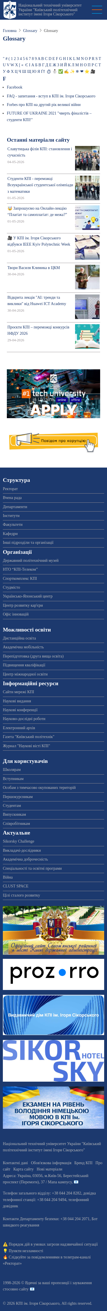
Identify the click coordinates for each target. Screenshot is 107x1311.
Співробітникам (16, 823)
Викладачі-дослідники (22, 850)
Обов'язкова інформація (51, 1163)
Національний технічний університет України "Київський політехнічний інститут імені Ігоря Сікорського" (50, 9)
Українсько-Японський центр (28, 596)
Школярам (12, 769)
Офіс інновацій (16, 614)
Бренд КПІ (83, 1163)
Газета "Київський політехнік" (28, 737)
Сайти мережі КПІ (18, 692)
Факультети (13, 524)
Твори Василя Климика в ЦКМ (33, 268)
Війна (8, 877)
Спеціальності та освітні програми (32, 868)
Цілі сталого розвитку (21, 895)
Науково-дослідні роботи (24, 719)
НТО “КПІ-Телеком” (20, 569)
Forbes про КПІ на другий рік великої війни (43, 105)
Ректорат (10, 489)
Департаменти (15, 507)
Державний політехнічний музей (30, 560)
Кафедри (10, 534)
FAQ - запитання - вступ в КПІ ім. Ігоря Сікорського (51, 96)
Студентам (12, 805)
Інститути (11, 516)
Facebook (14, 87)
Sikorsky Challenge (18, 841)
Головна (10, 31)
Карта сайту (23, 1169)
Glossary (30, 31)
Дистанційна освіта (19, 638)
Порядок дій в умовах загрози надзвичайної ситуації (53, 1244)
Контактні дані (15, 1163)
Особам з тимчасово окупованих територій (39, 787)
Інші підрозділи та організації (28, 542)
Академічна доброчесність (25, 859)
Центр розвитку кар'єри (23, 605)
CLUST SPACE (16, 886)
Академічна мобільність (23, 647)
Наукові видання (17, 701)
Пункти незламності (26, 1251)
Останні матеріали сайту (38, 140)
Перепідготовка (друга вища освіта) (33, 656)
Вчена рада (12, 498)
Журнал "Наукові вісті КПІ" (26, 746)
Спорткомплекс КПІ (20, 578)
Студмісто (11, 587)
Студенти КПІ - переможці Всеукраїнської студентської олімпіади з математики (40, 185)
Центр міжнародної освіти (25, 674)
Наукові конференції (20, 710)
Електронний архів (19, 728)
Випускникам (14, 814)
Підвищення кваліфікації (24, 665)
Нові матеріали (49, 1169)
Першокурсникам (18, 797)
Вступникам (13, 779)
